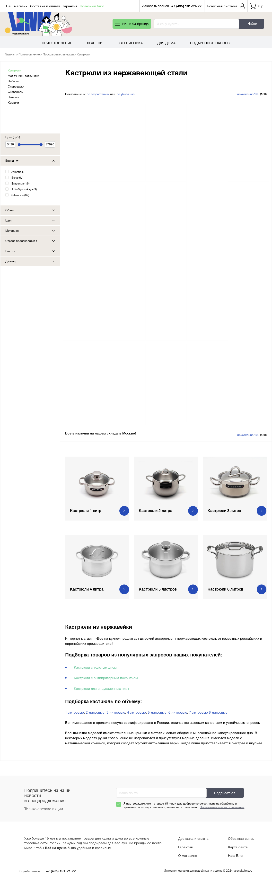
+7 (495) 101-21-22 (186, 6)
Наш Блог (236, 856)
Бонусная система (222, 6)
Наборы (13, 81)
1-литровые (74, 712)
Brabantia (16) (20, 183)
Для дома (166, 43)
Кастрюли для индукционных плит (101, 688)
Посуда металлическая (58, 54)
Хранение (96, 43)
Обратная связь (241, 839)
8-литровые (218, 712)
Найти (252, 24)
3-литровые (115, 712)
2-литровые (95, 712)
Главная (10, 54)
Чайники (13, 97)
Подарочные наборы (210, 43)
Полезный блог (92, 6)
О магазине (187, 856)
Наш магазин (16, 6)
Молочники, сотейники (23, 76)
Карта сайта (238, 847)
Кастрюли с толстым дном (95, 667)
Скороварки (16, 86)
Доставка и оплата (45, 6)
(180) (252, 94)
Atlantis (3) (18, 172)
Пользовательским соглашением (222, 807)
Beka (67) (17, 177)
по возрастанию (98, 94)
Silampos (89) (20, 195)
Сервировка (131, 43)
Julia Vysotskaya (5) (24, 189)
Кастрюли (14, 70)
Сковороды (15, 92)
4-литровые (136, 712)
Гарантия (70, 6)
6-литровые (177, 712)
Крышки (13, 102)
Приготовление (57, 43)
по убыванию (125, 94)
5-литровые (157, 712)
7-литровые (198, 712)
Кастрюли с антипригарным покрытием (106, 678)
